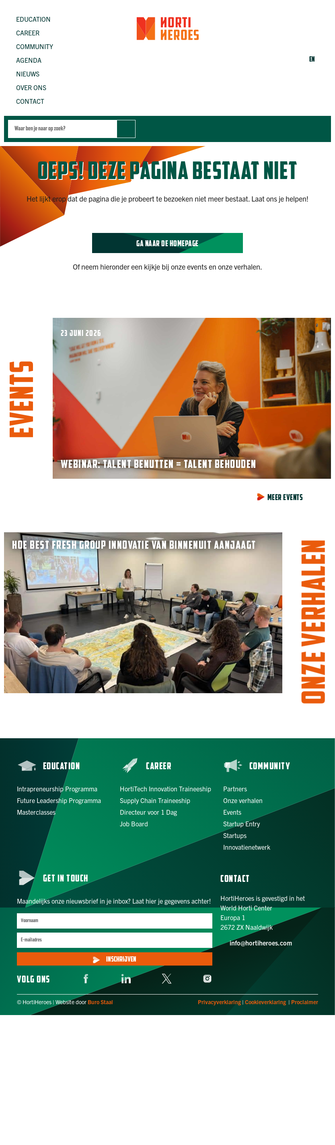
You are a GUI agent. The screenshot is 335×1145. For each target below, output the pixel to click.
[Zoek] (126, 129)
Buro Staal (100, 1001)
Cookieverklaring (265, 1001)
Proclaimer (304, 1001)
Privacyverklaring (219, 1001)
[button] (38, 19)
